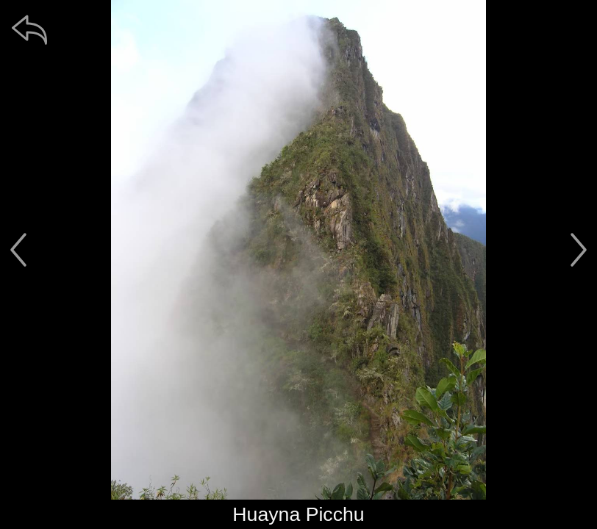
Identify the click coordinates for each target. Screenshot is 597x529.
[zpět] (29, 29)
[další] (579, 250)
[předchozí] (18, 250)
